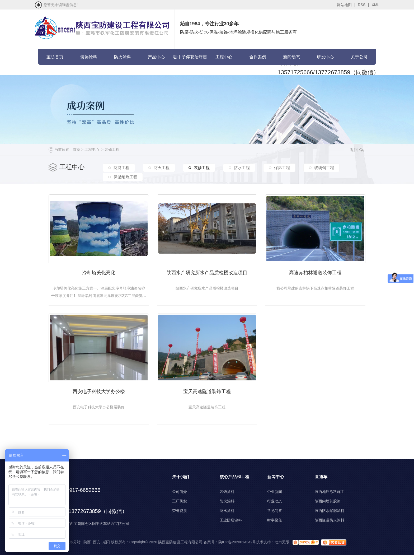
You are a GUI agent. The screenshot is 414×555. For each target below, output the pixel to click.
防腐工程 (121, 167)
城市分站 (73, 542)
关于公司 (359, 57)
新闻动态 (291, 57)
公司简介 (179, 491)
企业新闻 (274, 491)
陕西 (87, 542)
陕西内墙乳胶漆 (328, 501)
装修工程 (112, 149)
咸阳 (106, 542)
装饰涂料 (88, 57)
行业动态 (274, 501)
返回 (357, 149)
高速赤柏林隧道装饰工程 (315, 272)
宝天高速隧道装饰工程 (207, 391)
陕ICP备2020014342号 (237, 542)
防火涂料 (122, 57)
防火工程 (162, 167)
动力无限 (282, 542)
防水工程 (242, 167)
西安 (96, 542)
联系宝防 (54, 73)
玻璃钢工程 (324, 167)
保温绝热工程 (125, 177)
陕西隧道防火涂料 (329, 520)
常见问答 (274, 511)
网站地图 (346, 5)
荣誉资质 (179, 511)
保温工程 (282, 167)
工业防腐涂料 (231, 520)
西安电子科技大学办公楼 (99, 391)
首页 (76, 149)
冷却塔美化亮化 (98, 272)
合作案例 (257, 57)
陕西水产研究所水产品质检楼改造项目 (207, 272)
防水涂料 (227, 511)
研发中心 (325, 57)
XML (375, 5)
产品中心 (156, 57)
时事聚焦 (274, 520)
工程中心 (223, 57)
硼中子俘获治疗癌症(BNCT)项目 (190, 60)
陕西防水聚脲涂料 (329, 511)
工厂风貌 (179, 501)
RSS (363, 5)
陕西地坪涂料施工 (329, 491)
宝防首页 (54, 57)
